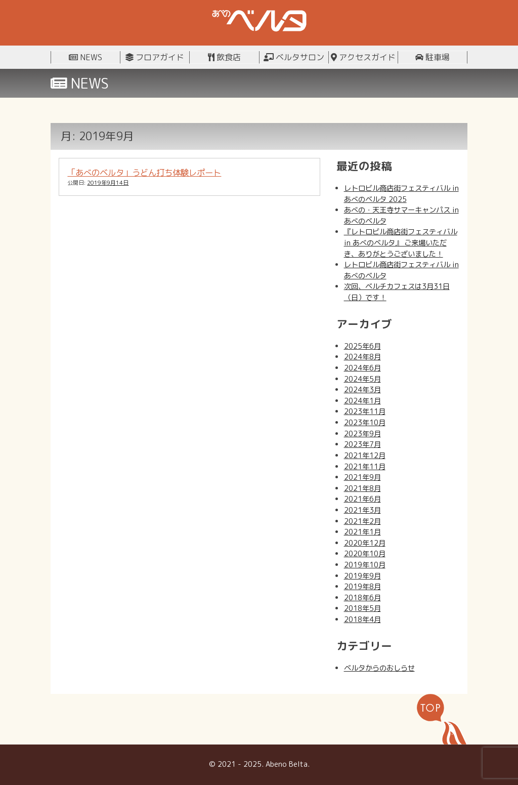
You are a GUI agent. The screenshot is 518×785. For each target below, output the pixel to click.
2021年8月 (362, 488)
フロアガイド (154, 57)
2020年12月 (364, 543)
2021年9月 (362, 477)
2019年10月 (364, 565)
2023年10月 (364, 423)
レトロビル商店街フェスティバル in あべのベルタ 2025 (401, 193)
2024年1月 (362, 401)
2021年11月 (364, 467)
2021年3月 (362, 510)
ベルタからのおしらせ (379, 668)
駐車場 (432, 57)
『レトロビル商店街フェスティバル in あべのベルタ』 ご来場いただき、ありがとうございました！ (400, 243)
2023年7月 (362, 444)
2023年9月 (362, 434)
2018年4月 (362, 619)
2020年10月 (364, 554)
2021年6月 (362, 499)
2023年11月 (364, 411)
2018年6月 (362, 598)
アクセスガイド (363, 57)
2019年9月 (362, 576)
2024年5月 (362, 379)
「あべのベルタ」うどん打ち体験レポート (144, 172)
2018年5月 (362, 608)
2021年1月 (362, 532)
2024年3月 (362, 390)
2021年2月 (362, 521)
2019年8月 (362, 587)
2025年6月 (362, 346)
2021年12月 (364, 455)
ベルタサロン (294, 57)
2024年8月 (362, 357)
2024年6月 (362, 368)
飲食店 (224, 57)
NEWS (85, 57)
